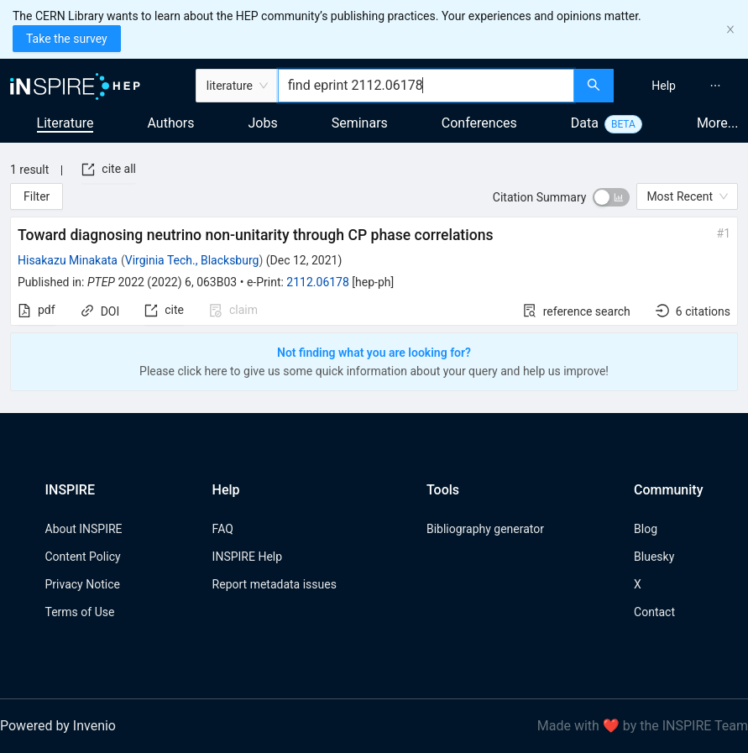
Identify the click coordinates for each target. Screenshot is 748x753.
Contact (654, 612)
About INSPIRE (84, 529)
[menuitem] (663, 85)
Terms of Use (80, 612)
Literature (65, 123)
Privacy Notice (82, 584)
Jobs (263, 123)
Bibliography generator (485, 529)
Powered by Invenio (58, 726)
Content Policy (83, 556)
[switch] (611, 197)
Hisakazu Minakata (68, 260)
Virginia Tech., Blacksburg (192, 260)
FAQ (222, 529)
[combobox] (426, 85)
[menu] (683, 85)
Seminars (360, 123)
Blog (645, 529)
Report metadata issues (274, 584)
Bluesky (654, 556)
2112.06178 (317, 282)
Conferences (479, 123)
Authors (170, 123)
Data (585, 123)
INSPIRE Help (247, 556)
